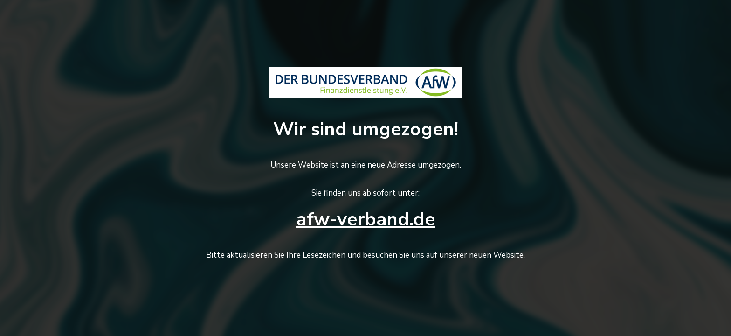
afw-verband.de (365, 219)
